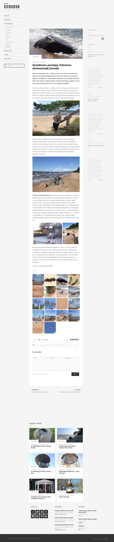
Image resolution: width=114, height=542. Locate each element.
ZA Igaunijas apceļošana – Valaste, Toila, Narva (67, 447)
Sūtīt (75, 374)
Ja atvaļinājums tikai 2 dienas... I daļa (42, 472)
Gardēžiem (8, 32)
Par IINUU (6, 16)
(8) (94, 56)
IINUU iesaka (7, 58)
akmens (37, 345)
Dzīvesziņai (7, 19)
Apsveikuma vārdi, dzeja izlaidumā (96, 56)
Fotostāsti (8, 46)
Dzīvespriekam (8, 23)
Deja (7, 39)
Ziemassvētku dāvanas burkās (64, 518)
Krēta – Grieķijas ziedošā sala (93, 100)
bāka (41, 345)
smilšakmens (61, 345)
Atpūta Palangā (64, 497)
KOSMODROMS (102, 539)
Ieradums (81, 526)
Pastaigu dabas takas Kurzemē (64, 511)
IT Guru (6, 55)
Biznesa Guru (8, 51)
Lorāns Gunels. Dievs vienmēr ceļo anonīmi (87, 511)
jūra (43, 345)
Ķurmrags (55, 345)
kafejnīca (51, 345)
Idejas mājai (8, 44)
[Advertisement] (66, 14)
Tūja (65, 345)
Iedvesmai (8, 34)
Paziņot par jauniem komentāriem (41, 374)
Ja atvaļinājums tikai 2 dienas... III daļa (41, 447)
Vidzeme (69, 345)
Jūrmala (46, 345)
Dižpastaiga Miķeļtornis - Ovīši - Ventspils (69, 472)
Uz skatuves (8, 30)
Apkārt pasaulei (9, 27)
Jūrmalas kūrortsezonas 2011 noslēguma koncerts (41, 498)
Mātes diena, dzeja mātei (96, 145)
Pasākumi (8, 37)
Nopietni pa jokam (10, 42)
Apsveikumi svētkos (98, 52)
